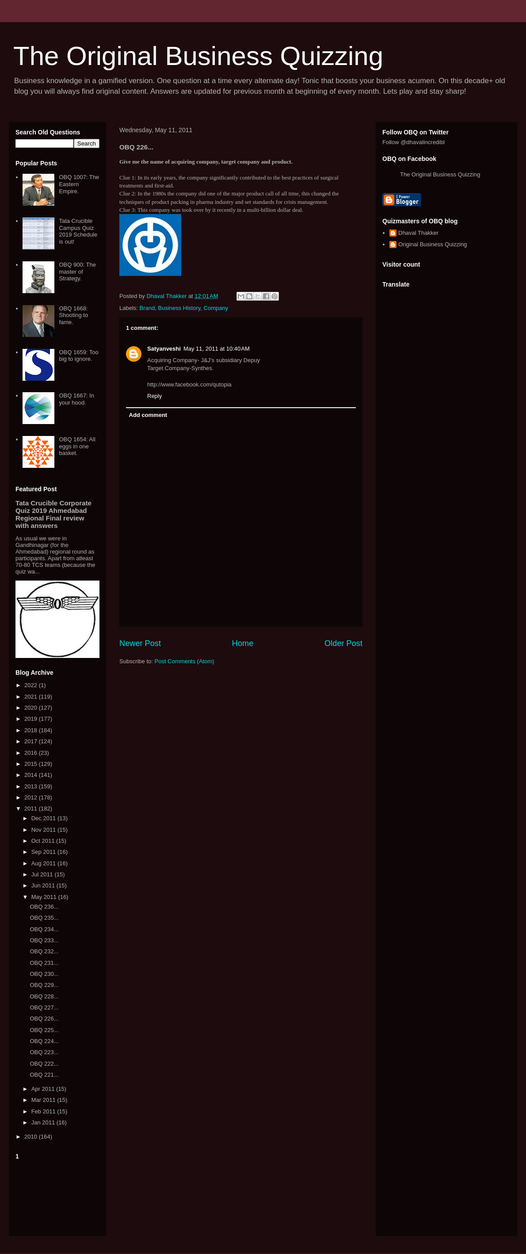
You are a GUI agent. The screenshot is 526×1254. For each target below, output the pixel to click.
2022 (31, 685)
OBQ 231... (44, 963)
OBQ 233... (44, 940)
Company (216, 308)
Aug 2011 (44, 863)
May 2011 (44, 897)
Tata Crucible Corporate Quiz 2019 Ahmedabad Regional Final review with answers (53, 514)
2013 (31, 786)
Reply (154, 396)
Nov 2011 (44, 829)
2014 (31, 775)
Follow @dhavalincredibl (413, 142)
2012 (31, 797)
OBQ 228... (44, 996)
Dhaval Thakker (418, 232)
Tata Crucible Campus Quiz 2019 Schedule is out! (78, 231)
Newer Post (140, 643)
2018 (31, 730)
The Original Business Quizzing (198, 56)
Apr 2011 (43, 1089)
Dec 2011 (44, 818)
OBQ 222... (44, 1063)
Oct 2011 (43, 840)
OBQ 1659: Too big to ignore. (78, 356)
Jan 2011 (44, 1122)
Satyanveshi (164, 348)
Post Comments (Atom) (184, 661)
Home (243, 643)
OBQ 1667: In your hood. (76, 399)
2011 (31, 808)
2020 (31, 707)
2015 (31, 764)
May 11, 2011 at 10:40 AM (216, 348)
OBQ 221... (44, 1074)
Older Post (343, 643)
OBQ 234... (44, 929)
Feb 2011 (44, 1111)
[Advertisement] (57, 1196)
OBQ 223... (44, 1052)
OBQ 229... (44, 985)
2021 (31, 696)
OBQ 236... (44, 906)
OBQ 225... (44, 1030)
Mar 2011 (44, 1100)
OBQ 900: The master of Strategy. (77, 271)
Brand (147, 308)
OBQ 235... (44, 917)
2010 (31, 1136)
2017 (31, 741)
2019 (31, 718)
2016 (31, 752)
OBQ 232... (44, 951)
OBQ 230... (44, 974)
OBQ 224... (44, 1041)
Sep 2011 (44, 852)
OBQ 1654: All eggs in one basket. (77, 446)
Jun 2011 (44, 885)
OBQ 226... (44, 1018)
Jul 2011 (43, 874)
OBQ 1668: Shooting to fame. (73, 315)
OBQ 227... (44, 1007)
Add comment (148, 415)
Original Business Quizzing (432, 244)
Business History (179, 308)
